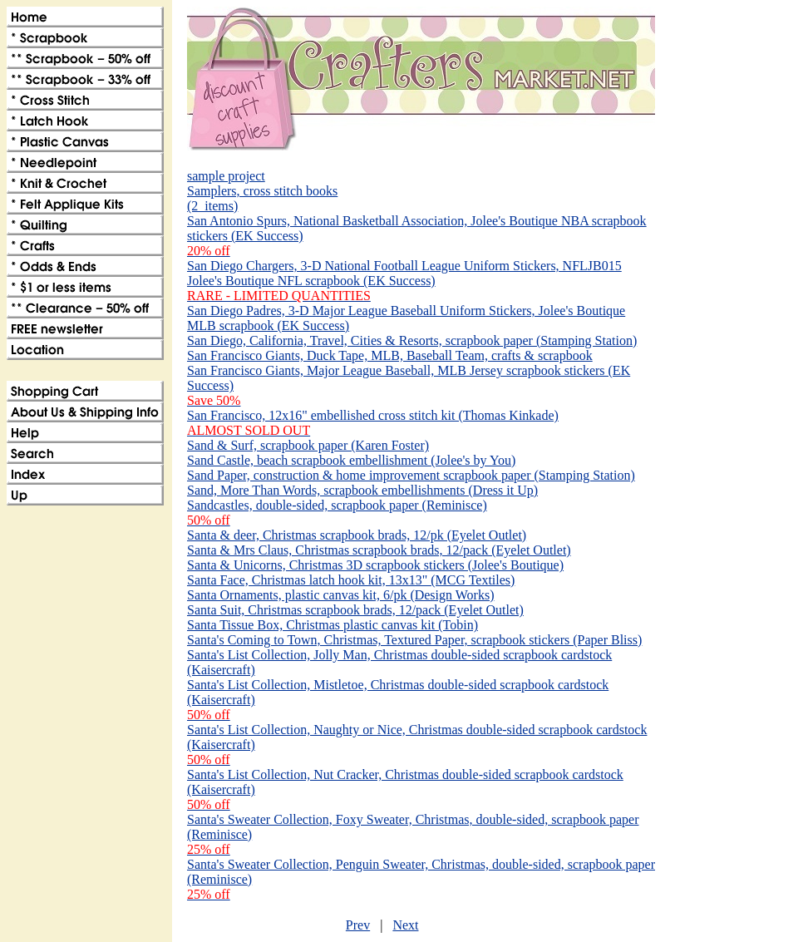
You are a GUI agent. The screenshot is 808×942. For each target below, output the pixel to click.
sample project (226, 176)
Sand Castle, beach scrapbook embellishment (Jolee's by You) (351, 460)
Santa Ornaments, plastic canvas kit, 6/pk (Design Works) (340, 595)
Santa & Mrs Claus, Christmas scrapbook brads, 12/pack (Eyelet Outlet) (379, 550)
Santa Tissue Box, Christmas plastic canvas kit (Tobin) (332, 625)
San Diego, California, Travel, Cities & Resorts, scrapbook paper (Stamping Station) (412, 340)
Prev (358, 925)
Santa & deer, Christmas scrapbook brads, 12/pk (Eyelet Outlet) (356, 535)
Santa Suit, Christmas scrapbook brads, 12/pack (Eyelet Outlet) (355, 610)
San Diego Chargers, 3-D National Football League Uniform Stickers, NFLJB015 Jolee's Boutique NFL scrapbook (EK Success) (404, 281)
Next (405, 925)
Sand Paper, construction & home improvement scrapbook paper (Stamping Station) (411, 475)
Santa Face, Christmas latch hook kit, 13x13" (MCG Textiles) (351, 580)
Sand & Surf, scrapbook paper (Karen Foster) (308, 445)
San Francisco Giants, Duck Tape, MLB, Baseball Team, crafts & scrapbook (390, 355)
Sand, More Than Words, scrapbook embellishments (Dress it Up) (362, 490)
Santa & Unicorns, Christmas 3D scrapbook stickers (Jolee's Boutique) (375, 565)
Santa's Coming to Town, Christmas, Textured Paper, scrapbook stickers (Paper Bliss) (414, 640)
